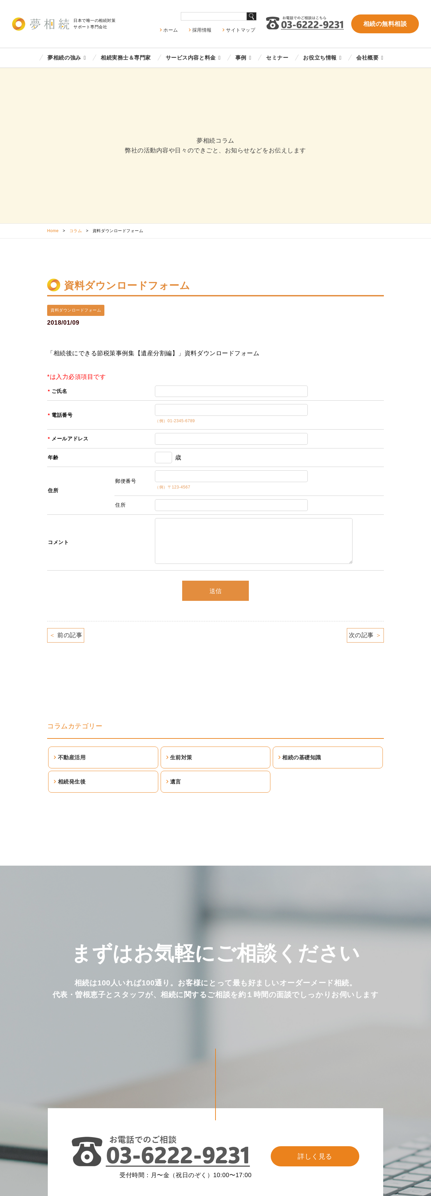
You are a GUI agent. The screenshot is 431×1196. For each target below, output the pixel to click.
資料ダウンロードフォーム (76, 310)
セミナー (277, 58)
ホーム (170, 30)
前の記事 (65, 635)
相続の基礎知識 (301, 757)
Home (53, 230)
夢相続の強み (64, 58)
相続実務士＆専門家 (126, 58)
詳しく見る (315, 1156)
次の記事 (365, 635)
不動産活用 (72, 757)
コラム (75, 230)
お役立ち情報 (319, 58)
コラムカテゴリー (74, 726)
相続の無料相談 (385, 24)
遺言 (175, 782)
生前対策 (181, 757)
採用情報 (202, 30)
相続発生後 (72, 782)
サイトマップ (240, 30)
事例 (240, 58)
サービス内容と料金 (191, 58)
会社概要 (367, 58)
